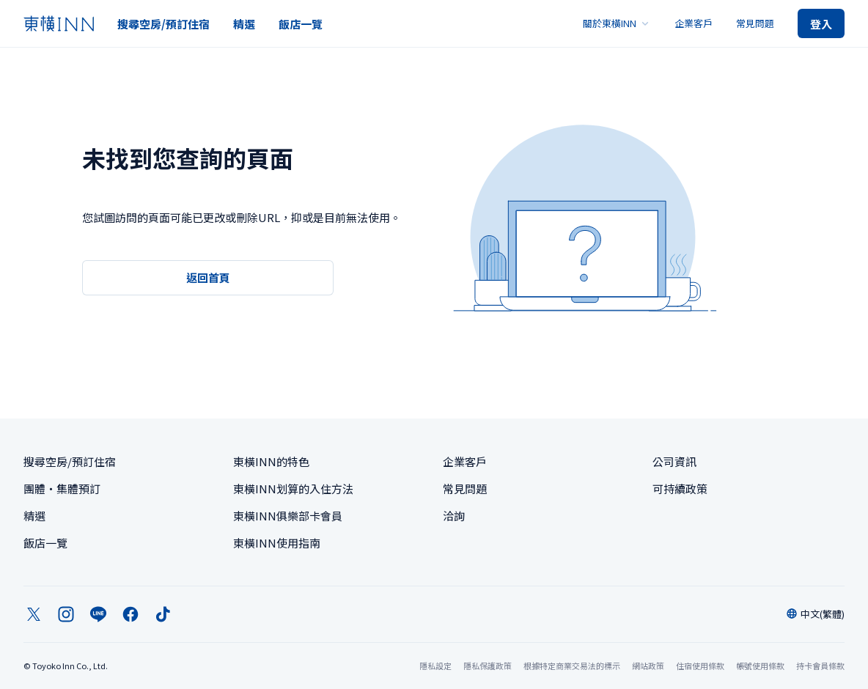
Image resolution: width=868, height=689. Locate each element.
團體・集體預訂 (61, 488)
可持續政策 (679, 488)
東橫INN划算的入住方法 (293, 488)
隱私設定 (435, 665)
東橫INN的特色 (271, 461)
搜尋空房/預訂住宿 (163, 24)
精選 (244, 24)
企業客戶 (693, 23)
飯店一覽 (301, 24)
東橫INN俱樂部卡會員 (287, 515)
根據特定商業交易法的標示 (571, 665)
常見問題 (755, 23)
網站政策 (648, 665)
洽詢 (454, 515)
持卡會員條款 (820, 665)
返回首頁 (208, 277)
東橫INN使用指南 (276, 542)
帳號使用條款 (760, 665)
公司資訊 (674, 461)
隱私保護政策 (487, 665)
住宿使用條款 (700, 665)
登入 (821, 24)
